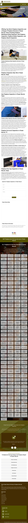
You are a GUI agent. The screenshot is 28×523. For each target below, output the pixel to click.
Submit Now (14, 197)
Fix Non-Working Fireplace (4, 271)
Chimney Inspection (24, 255)
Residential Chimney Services (3, 323)
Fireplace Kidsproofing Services (24, 376)
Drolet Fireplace (17, 362)
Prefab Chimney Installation (17, 376)
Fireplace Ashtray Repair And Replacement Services (24, 310)
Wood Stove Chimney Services (17, 402)
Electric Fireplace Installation (24, 301)
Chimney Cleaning (10, 255)
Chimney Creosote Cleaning (24, 263)
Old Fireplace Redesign (17, 331)
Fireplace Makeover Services (10, 410)
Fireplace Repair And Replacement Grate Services (10, 315)
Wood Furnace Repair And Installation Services (4, 305)
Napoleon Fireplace (10, 351)
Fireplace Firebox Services (17, 315)
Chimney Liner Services (24, 287)
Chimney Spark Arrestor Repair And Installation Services (10, 271)
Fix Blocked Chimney (17, 323)
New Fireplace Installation (17, 266)
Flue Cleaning (10, 259)
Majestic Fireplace (17, 351)
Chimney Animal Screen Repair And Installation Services (17, 271)
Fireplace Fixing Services (24, 402)
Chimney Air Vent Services (10, 339)
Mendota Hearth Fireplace (24, 359)
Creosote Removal (17, 259)
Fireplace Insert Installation (4, 376)
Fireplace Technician (3, 398)
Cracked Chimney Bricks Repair (17, 327)
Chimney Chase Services (4, 287)
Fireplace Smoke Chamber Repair (17, 275)
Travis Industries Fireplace (10, 367)
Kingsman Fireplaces (10, 347)
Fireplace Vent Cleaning (24, 294)
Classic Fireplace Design (24, 331)
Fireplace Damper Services (24, 315)
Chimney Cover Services (11, 287)
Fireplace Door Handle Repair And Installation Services (17, 310)
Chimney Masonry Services (10, 294)
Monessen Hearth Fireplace (24, 362)
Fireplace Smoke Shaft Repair (10, 275)
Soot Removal (24, 259)
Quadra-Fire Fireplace (4, 359)
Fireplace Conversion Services (10, 406)
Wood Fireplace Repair (17, 298)
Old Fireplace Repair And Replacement (4, 283)
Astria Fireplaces (17, 347)
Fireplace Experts (17, 386)
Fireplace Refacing (24, 275)
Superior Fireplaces (17, 343)
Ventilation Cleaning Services (3, 410)
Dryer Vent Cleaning (3, 379)
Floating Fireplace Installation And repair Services (24, 415)
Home (2, 17)
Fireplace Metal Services (4, 315)
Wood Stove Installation (3, 402)
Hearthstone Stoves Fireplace (17, 367)
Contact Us (4, 14)
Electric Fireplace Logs (17, 318)
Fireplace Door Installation (11, 310)
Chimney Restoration (10, 279)
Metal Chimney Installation (4, 275)
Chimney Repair (14, 478)
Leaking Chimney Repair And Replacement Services (24, 322)
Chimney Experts (24, 386)
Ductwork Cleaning (24, 394)
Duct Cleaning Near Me (11, 394)
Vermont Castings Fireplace (24, 352)
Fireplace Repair (4, 266)
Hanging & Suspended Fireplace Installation (17, 406)
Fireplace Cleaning (4, 259)
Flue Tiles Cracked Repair (10, 331)
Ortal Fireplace (4, 362)
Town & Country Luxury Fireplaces (4, 347)
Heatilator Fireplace (3, 351)
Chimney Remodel (17, 410)
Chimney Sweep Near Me (17, 394)
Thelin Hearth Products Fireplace (4, 371)
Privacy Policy (3, 503)
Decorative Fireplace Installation (24, 390)
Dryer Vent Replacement (10, 390)
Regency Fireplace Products (10, 343)
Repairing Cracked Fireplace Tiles (4, 327)
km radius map (14, 212)
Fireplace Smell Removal (24, 327)
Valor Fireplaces (24, 343)
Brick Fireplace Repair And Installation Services (4, 415)
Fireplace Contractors (4, 298)
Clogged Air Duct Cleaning (24, 383)
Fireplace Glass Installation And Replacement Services (4, 310)
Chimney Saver (14, 470)
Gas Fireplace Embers (4, 339)
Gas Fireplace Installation (17, 301)
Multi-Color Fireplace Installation (24, 339)
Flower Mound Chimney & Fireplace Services (15, 522)
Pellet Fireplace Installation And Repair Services (4, 343)
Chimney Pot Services (17, 290)
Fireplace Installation (10, 266)
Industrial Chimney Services (10, 323)
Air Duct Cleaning (17, 379)
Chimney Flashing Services (4, 294)
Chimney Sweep (4, 255)
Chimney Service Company (10, 386)
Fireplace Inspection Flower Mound (8, 17)
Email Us (6, 511)
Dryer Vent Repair (3, 390)
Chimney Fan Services (24, 290)
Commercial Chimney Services (24, 318)
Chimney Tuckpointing (4, 279)
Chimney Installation (10, 263)
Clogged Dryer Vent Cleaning (17, 383)
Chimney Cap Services (24, 283)
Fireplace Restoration (24, 266)
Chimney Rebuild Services (10, 376)
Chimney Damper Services (3, 290)
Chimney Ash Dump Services (11, 290)
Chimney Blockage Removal (17, 279)
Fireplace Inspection (24, 279)
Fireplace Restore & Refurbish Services (10, 415)
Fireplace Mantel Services (4, 419)
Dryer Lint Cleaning (24, 379)
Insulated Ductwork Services (24, 410)
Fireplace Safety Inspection (17, 390)
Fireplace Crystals (17, 339)
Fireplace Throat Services (10, 318)
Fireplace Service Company (4, 386)
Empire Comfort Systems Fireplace (24, 367)
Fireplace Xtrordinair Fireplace (10, 363)
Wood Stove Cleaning (10, 402)
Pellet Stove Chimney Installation (17, 335)
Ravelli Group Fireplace (10, 371)
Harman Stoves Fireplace (11, 355)
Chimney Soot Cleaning (17, 263)
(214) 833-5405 (24, 4)
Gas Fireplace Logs (4, 318)
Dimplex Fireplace (24, 355)
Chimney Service (17, 255)
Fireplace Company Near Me (11, 398)
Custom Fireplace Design (10, 335)
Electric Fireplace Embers (24, 335)
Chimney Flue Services (17, 287)
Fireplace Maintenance (17, 398)
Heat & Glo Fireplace (3, 355)
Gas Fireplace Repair (24, 298)
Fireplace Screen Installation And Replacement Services (24, 371)
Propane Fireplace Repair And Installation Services (24, 305)
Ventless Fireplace (4, 406)
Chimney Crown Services (17, 283)
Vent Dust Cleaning (3, 383)
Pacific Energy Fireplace (17, 359)
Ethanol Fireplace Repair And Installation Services (10, 305)
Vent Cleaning (10, 379)
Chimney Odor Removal (4, 331)
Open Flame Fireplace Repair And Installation (24, 406)
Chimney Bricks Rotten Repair (11, 327)
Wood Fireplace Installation (11, 301)
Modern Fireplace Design (3, 335)
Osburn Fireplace (17, 355)
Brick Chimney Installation (24, 271)
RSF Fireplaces (24, 347)
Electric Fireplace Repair (4, 301)
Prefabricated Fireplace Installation (17, 305)
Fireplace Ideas (4, 394)
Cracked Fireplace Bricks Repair (17, 415)
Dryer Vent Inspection (10, 383)
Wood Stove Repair (24, 398)
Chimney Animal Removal (17, 371)
